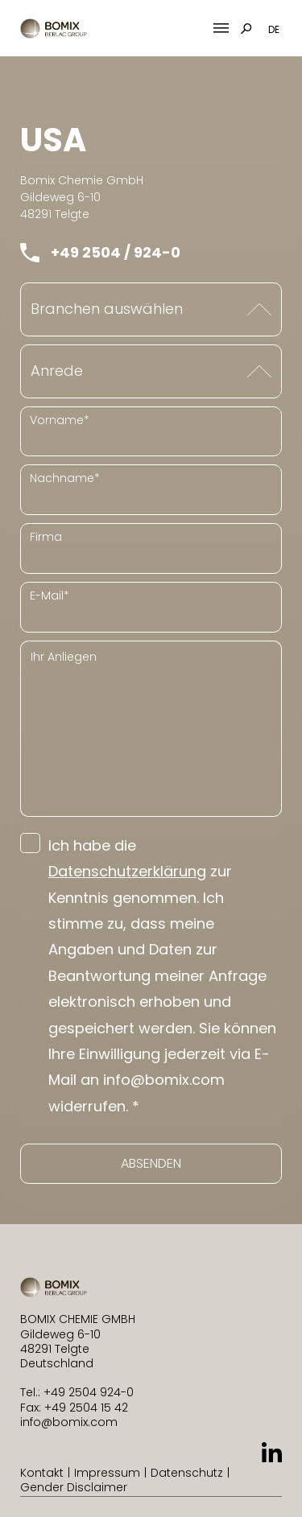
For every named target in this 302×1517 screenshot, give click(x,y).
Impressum (107, 1473)
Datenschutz (187, 1473)
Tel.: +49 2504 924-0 (77, 1392)
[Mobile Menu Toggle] (221, 28)
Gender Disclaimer (73, 1487)
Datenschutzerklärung (127, 871)
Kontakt (42, 1473)
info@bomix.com (69, 1422)
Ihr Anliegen (64, 657)
